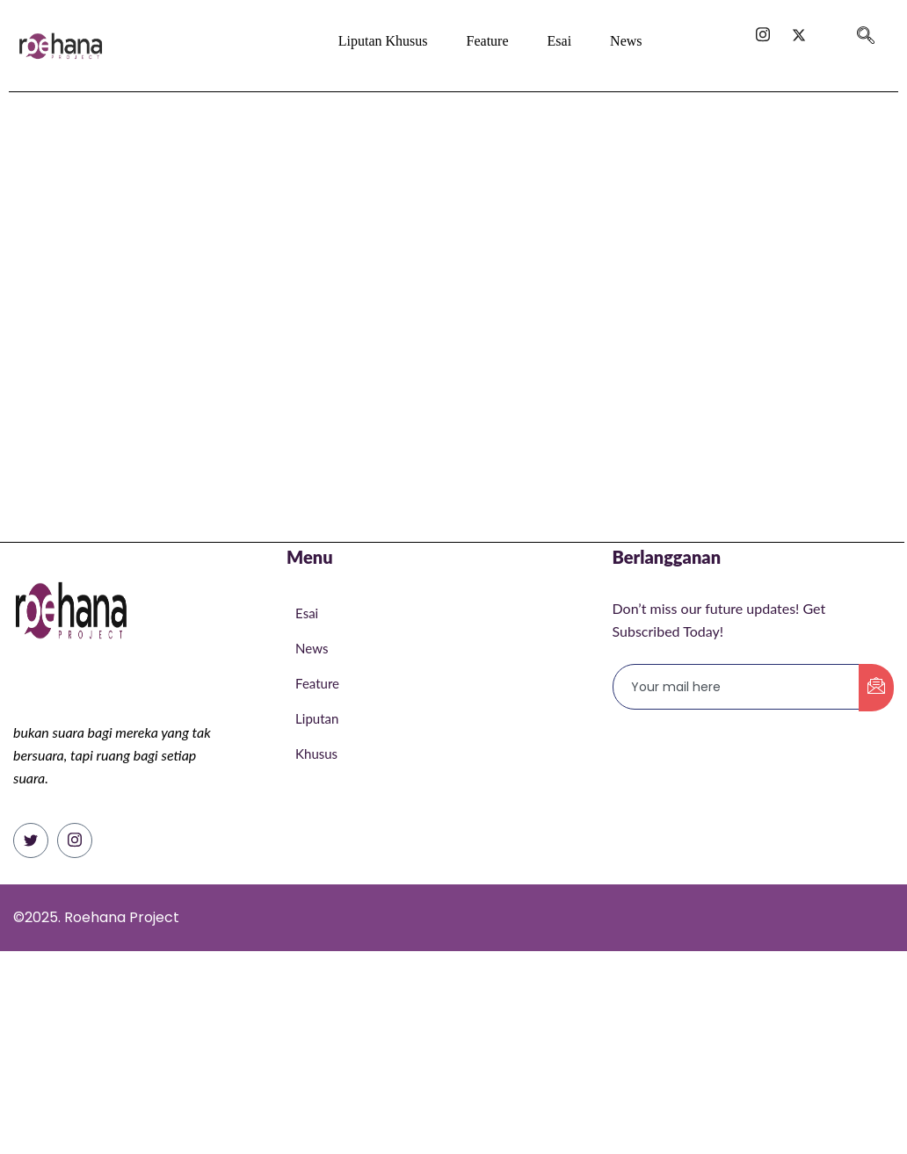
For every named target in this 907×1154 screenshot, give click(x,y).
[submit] (876, 687)
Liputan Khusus (383, 40)
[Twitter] (30, 840)
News (626, 40)
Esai (559, 40)
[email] (736, 687)
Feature (488, 40)
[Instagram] (74, 840)
